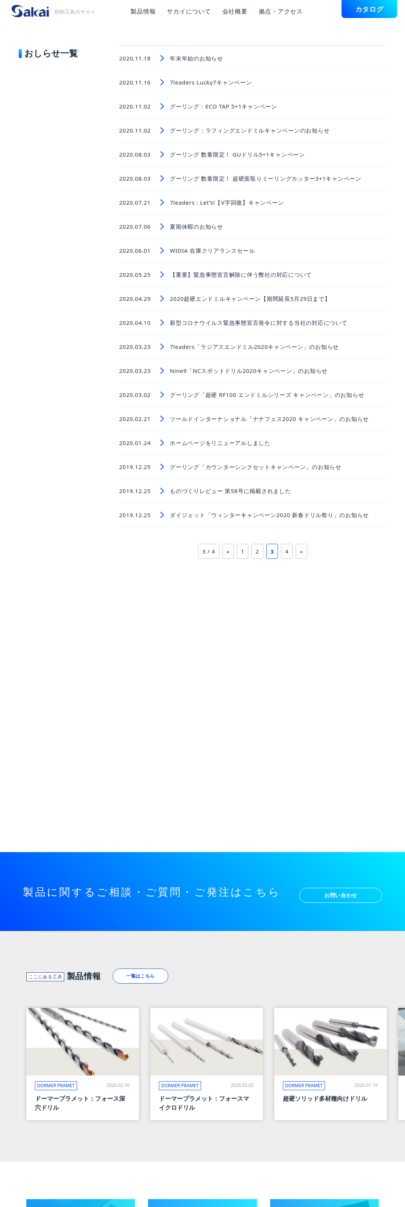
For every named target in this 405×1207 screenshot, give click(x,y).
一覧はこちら (150, 974)
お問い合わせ (341, 889)
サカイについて (189, 11)
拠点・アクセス (281, 11)
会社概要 (235, 11)
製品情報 (143, 11)
